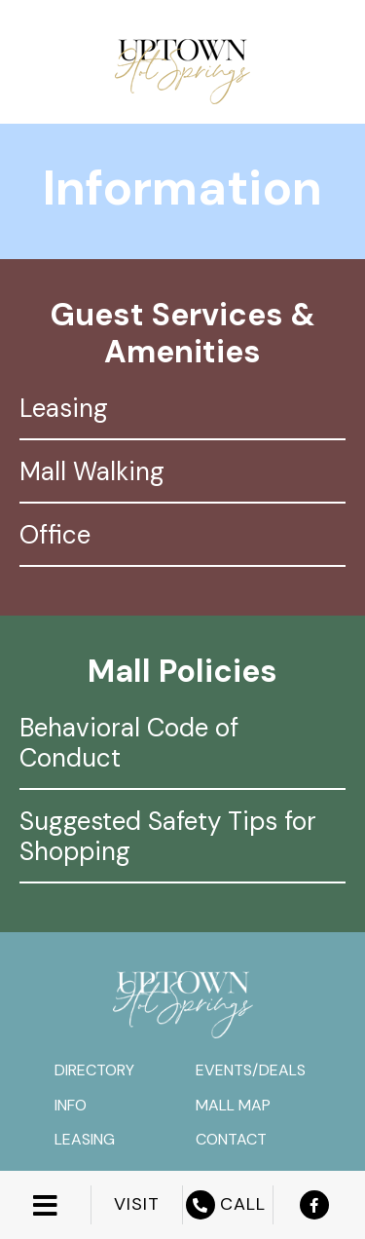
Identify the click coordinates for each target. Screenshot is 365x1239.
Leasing (85, 1139)
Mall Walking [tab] (91, 471)
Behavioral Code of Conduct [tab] (128, 742)
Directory (94, 1070)
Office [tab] (55, 534)
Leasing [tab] (63, 408)
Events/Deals (251, 1070)
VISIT (137, 1204)
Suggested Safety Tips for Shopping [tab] (167, 836)
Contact (231, 1139)
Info (71, 1105)
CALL (228, 1205)
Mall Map (233, 1105)
